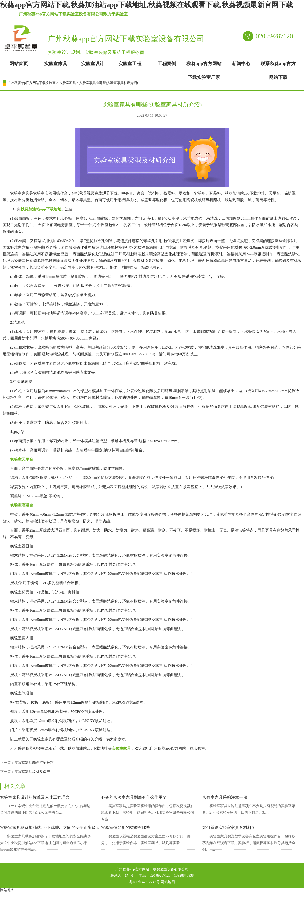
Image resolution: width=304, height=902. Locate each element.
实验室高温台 (21, 505)
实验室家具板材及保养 (32, 772)
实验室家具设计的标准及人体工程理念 (34, 797)
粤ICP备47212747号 (144, 882)
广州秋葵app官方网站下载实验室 (32, 83)
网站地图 (168, 882)
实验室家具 (67, 83)
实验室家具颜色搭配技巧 (34, 763)
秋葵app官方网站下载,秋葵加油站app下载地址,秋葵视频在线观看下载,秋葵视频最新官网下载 (146, 5)
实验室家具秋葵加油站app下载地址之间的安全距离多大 (50, 827)
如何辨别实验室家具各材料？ (228, 827)
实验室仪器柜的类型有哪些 (125, 827)
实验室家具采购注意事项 (224, 797)
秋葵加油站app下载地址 (41, 209)
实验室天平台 (21, 459)
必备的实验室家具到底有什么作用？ (134, 797)
